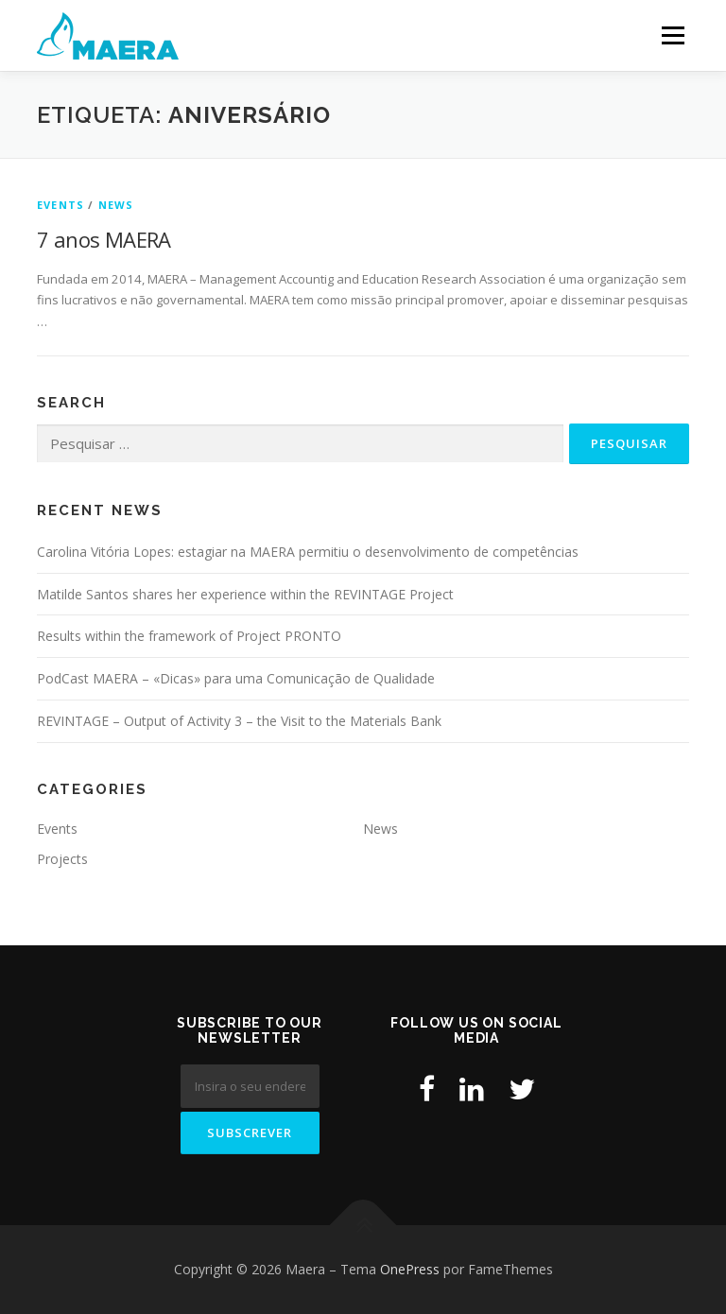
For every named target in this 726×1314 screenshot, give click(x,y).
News (116, 205)
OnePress (410, 1269)
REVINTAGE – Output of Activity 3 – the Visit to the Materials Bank (239, 721)
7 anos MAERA (104, 239)
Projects (62, 859)
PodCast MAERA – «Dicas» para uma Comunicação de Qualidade (236, 678)
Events (60, 205)
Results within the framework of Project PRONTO (189, 636)
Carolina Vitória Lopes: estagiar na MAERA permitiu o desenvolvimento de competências (308, 552)
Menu (672, 34)
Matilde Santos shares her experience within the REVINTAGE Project (245, 594)
